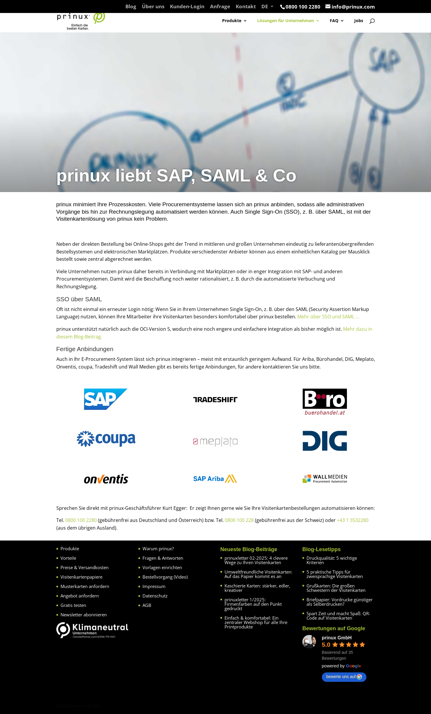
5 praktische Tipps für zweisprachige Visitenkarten (335, 574)
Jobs (358, 21)
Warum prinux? (158, 548)
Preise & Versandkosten (84, 567)
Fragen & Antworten (162, 558)
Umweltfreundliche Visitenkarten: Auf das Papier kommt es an (258, 574)
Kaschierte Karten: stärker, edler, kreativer (257, 588)
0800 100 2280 (81, 520)
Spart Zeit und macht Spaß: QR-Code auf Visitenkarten (338, 615)
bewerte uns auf (344, 676)
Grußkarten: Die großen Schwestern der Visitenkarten (336, 588)
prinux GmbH (337, 637)
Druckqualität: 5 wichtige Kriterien (332, 560)
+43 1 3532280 (352, 520)
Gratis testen (73, 605)
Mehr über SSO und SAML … (328, 316)
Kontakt (246, 7)
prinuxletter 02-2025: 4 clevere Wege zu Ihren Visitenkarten (256, 560)
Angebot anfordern (79, 596)
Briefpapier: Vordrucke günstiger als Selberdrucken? (340, 602)
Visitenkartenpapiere (81, 577)
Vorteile (68, 558)
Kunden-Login (187, 7)
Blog (130, 7)
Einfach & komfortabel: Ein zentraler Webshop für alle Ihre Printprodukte (255, 622)
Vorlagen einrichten (162, 567)
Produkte (231, 21)
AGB (146, 605)
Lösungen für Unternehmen (285, 21)
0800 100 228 (239, 520)
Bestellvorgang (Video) (165, 577)
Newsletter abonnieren (83, 615)
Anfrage (220, 7)
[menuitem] (267, 8)
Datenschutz (155, 596)
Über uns (153, 7)
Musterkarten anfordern (84, 586)
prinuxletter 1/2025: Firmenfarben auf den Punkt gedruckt (253, 604)
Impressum (153, 586)
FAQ (334, 21)
